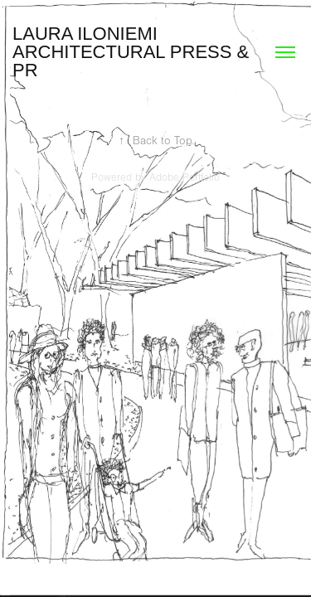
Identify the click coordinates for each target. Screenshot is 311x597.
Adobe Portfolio (184, 177)
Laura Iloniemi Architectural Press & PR (133, 51)
